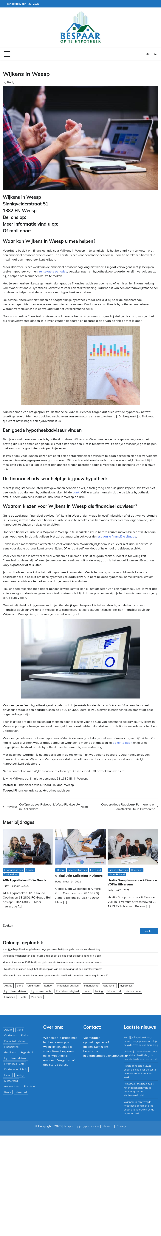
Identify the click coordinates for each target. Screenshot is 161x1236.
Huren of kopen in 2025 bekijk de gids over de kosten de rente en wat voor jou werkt (52, 962)
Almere (60, 869)
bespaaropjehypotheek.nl (81, 1126)
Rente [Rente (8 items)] (23, 996)
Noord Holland (52, 785)
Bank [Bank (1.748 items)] (20, 985)
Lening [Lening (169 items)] (99, 991)
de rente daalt (122, 742)
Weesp (69, 785)
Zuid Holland (11, 874)
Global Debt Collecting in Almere (79, 876)
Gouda (30, 869)
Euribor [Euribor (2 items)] (48, 985)
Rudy (10, 82)
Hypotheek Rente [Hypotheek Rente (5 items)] (41, 991)
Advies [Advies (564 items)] (8, 985)
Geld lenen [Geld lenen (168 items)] (109, 985)
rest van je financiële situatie (116, 536)
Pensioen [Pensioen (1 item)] (9, 996)
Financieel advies (29, 785)
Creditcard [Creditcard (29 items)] (33, 985)
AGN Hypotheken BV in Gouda (24, 880)
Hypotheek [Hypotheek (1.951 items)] (126, 985)
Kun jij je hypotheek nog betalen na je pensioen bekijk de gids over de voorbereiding (51, 949)
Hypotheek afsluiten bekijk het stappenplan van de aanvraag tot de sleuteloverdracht (52, 968)
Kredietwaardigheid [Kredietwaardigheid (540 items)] (67, 991)
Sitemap (107, 1126)
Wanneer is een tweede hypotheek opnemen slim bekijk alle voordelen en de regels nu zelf (55, 975)
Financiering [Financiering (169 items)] (91, 985)
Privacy (121, 1126)
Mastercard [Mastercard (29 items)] (114, 991)
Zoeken (8, 925)
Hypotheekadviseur (56, 790)
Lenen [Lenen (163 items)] (86, 991)
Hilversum (136, 869)
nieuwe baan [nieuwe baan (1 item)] (133, 991)
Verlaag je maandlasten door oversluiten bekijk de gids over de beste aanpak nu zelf (52, 955)
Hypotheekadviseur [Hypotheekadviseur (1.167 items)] (15, 991)
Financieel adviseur (27, 790)
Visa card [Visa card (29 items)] (36, 996)
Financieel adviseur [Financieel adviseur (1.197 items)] (68, 985)
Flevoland (95, 869)
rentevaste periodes (53, 271)
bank (75, 492)
